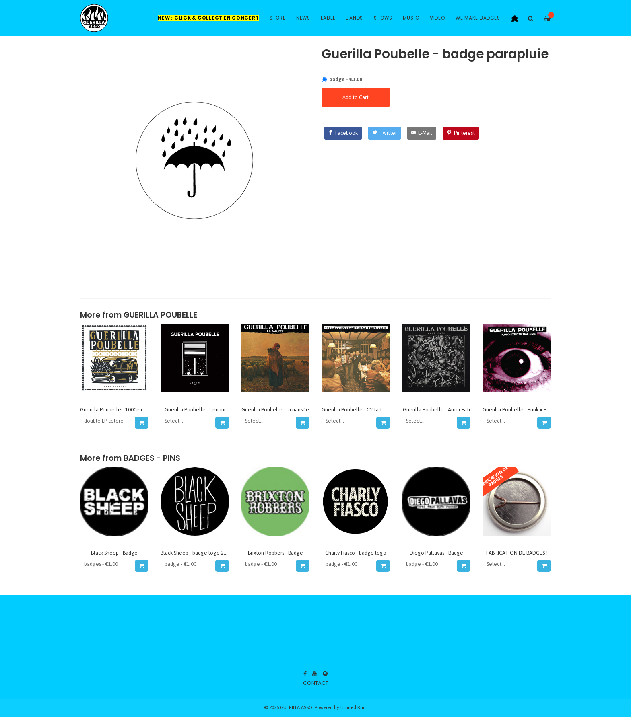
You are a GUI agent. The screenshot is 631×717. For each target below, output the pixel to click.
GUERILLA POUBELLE (160, 315)
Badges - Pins (152, 458)
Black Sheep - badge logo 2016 (196, 553)
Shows (383, 18)
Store (278, 18)
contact (315, 683)
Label (328, 18)
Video (437, 18)
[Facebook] (343, 133)
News (303, 18)
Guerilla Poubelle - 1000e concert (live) (125, 410)
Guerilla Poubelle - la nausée (275, 410)
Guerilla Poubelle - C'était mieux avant (366, 410)
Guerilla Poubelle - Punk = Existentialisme (531, 410)
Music (411, 18)
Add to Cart (355, 97)
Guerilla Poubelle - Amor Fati (436, 410)
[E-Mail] (422, 133)
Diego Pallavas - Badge (436, 553)
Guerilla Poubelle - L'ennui (195, 410)
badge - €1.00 (345, 79)
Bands (354, 18)
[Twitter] (384, 133)
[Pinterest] (461, 133)
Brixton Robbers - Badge (275, 553)
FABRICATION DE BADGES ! (517, 553)
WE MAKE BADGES (478, 18)
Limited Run (353, 707)
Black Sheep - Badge (114, 553)
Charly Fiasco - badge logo (355, 553)
